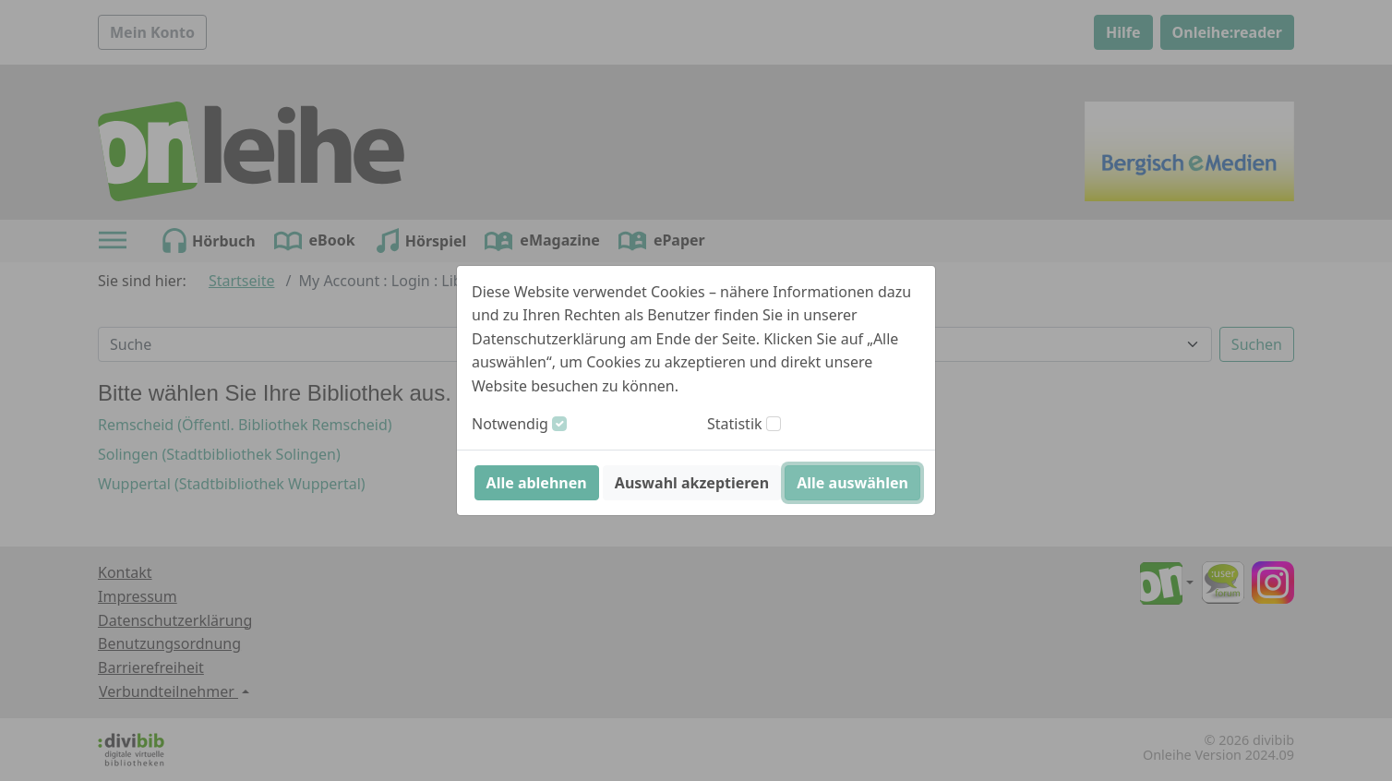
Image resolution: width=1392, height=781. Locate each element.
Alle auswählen (852, 483)
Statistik (734, 424)
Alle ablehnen (536, 483)
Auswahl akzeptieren (692, 483)
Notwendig (510, 424)
